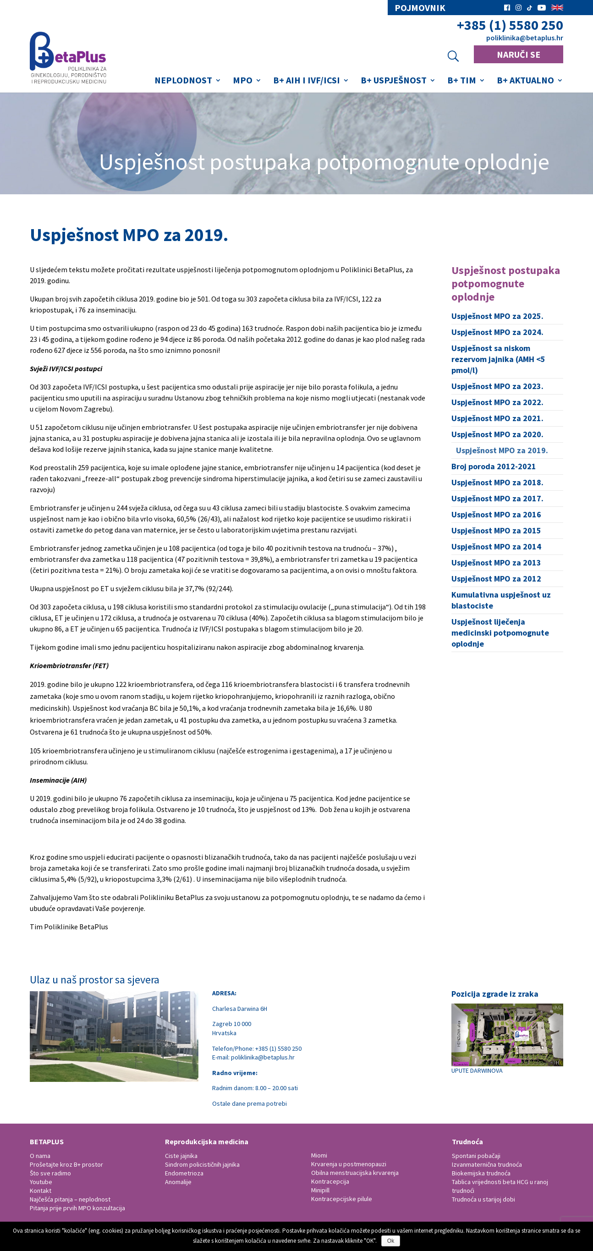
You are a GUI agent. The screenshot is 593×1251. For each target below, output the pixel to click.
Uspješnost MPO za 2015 (496, 530)
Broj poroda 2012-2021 (493, 466)
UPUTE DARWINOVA (507, 1039)
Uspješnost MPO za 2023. (497, 386)
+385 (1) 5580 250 (510, 25)
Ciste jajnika (181, 1156)
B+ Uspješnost (394, 81)
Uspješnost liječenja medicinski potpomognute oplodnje (500, 632)
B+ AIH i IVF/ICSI (306, 81)
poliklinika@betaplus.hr (524, 37)
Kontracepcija (330, 1181)
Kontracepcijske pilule (341, 1199)
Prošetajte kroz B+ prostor (66, 1164)
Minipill (320, 1190)
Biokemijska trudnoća (481, 1173)
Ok (390, 1241)
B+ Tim (461, 81)
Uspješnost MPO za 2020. (497, 434)
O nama (40, 1156)
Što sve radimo (50, 1173)
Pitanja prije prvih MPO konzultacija (77, 1208)
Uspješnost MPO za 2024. (497, 332)
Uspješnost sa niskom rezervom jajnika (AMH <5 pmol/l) (498, 359)
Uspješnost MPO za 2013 (496, 562)
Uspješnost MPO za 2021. (497, 418)
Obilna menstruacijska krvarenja (355, 1173)
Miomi (319, 1155)
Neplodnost (183, 81)
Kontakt (40, 1190)
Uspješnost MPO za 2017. (497, 498)
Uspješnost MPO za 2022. (497, 402)
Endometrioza (184, 1173)
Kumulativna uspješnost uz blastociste (501, 600)
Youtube (41, 1182)
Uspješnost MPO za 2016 (496, 514)
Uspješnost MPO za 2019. (502, 450)
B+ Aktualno (525, 81)
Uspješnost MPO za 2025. (497, 316)
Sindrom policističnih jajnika (202, 1164)
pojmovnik (420, 8)
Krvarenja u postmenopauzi (348, 1164)
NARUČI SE (518, 54)
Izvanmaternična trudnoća (487, 1164)
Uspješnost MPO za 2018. (497, 482)
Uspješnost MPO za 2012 (496, 578)
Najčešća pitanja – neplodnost (70, 1199)
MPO (243, 81)
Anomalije (178, 1182)
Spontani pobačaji (476, 1156)
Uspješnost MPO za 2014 (496, 546)
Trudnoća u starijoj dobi (483, 1199)
